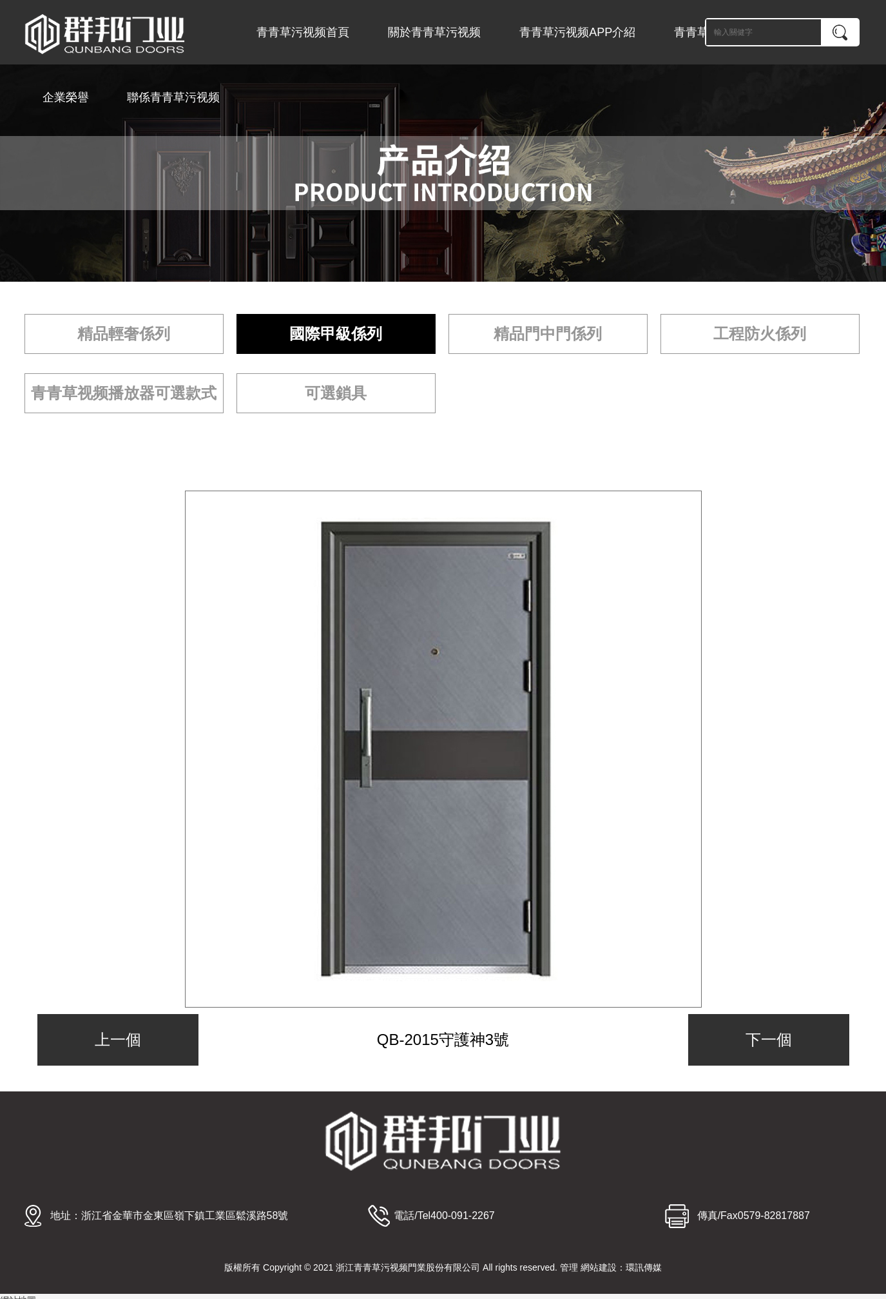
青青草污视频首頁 (302, 32)
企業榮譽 (66, 97)
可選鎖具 (336, 393)
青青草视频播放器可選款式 (124, 393)
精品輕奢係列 (123, 333)
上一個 (118, 1039)
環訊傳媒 (644, 1267)
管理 (569, 1267)
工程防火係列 (759, 333)
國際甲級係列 (335, 333)
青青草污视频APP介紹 (577, 32)
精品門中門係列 (548, 333)
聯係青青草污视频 (173, 97)
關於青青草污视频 (434, 32)
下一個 (769, 1039)
